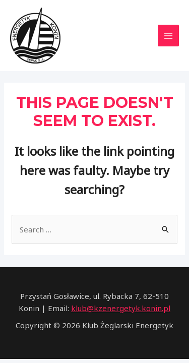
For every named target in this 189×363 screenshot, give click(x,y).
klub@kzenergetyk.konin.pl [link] (120, 308)
